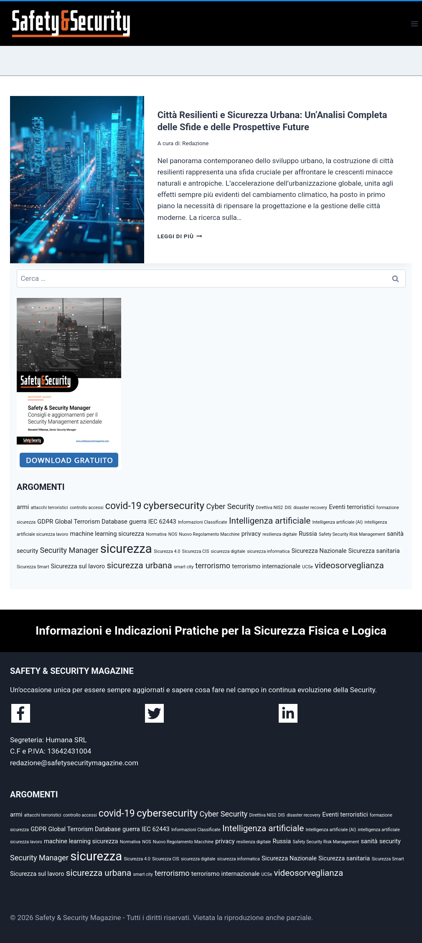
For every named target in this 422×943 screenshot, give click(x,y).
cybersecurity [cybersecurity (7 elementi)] (173, 505)
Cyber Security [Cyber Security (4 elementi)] (230, 506)
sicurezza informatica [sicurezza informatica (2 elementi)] (268, 551)
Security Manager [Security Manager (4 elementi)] (69, 550)
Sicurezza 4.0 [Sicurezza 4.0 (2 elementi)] (167, 551)
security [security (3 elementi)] (27, 551)
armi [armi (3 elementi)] (23, 507)
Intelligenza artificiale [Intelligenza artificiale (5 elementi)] (269, 521)
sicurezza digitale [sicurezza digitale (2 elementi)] (228, 551)
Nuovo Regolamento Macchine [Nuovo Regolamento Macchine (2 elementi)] (209, 534)
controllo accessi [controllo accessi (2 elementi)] (87, 507)
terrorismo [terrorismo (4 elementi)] (213, 565)
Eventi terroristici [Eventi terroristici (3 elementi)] (351, 507)
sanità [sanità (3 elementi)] (395, 533)
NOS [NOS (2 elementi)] (172, 534)
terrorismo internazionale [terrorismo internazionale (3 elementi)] (266, 566)
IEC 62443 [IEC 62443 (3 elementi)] (162, 521)
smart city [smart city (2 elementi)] (183, 567)
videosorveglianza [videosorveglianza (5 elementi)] (349, 565)
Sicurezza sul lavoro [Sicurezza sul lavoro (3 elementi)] (78, 566)
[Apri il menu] (414, 23)
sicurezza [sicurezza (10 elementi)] (126, 549)
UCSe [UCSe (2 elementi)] (307, 567)
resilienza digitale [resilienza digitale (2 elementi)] (279, 534)
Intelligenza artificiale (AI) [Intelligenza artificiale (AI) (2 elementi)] (337, 522)
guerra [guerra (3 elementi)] (138, 521)
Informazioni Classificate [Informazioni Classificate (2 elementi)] (202, 522)
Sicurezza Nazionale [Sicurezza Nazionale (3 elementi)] (319, 551)
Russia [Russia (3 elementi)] (308, 533)
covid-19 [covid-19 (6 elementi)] (123, 506)
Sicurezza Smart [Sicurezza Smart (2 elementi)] (33, 567)
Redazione (195, 143)
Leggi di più (180, 236)
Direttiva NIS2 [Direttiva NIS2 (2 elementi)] (269, 507)
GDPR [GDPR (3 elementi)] (45, 521)
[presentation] (77, 179)
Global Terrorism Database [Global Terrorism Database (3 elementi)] (91, 521)
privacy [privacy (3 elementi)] (251, 533)
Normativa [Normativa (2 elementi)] (156, 534)
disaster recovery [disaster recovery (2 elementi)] (310, 507)
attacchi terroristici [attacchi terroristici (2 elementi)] (49, 507)
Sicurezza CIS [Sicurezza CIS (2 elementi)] (195, 551)
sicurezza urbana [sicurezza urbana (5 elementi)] (139, 565)
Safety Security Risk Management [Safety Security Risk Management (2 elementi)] (352, 534)
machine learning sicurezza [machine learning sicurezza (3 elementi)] (107, 533)
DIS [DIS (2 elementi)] (288, 507)
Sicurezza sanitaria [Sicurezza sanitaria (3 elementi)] (374, 551)
